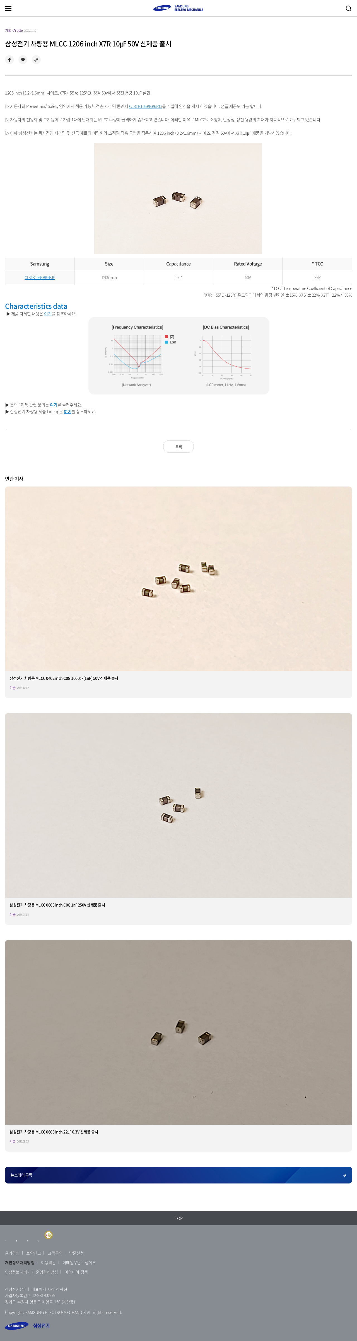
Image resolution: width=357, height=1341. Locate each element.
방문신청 (76, 1253)
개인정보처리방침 (20, 1262)
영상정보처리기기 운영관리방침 (31, 1272)
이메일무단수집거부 (79, 1262)
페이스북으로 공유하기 (9, 59)
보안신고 (33, 1253)
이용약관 (48, 1262)
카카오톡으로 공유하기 (22, 59)
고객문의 (55, 1253)
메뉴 (8, 8)
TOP (179, 1218)
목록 (178, 446)
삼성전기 (27, 1326)
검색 (348, 8)
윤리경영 (12, 1253)
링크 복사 (36, 59)
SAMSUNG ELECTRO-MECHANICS (178, 8)
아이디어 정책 (76, 1272)
